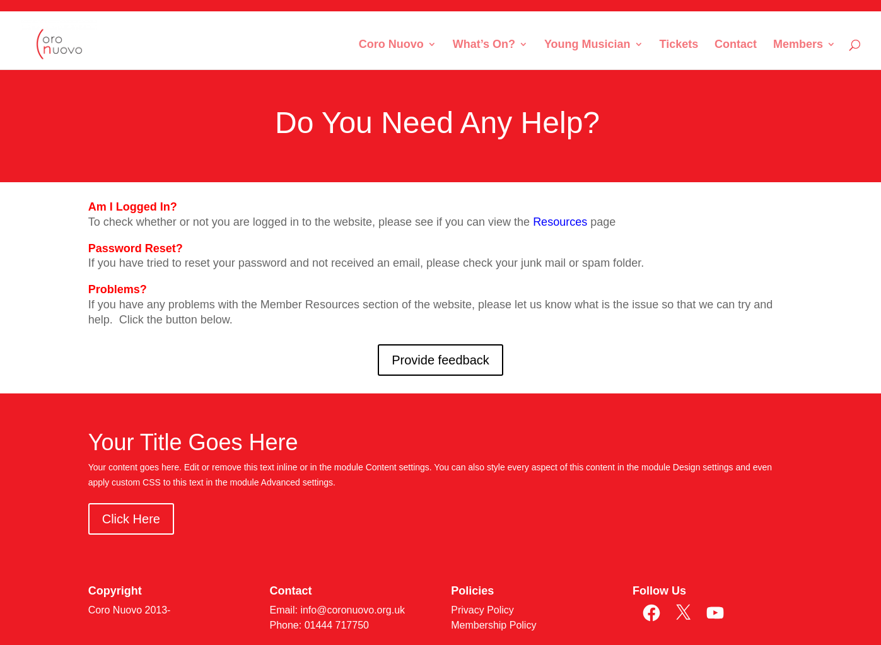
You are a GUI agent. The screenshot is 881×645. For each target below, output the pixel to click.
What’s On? (484, 45)
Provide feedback (440, 360)
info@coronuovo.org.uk (352, 610)
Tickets (678, 45)
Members (798, 45)
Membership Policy (493, 625)
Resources (560, 222)
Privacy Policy (482, 610)
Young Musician (587, 45)
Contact (736, 45)
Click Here (131, 519)
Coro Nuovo (391, 45)
